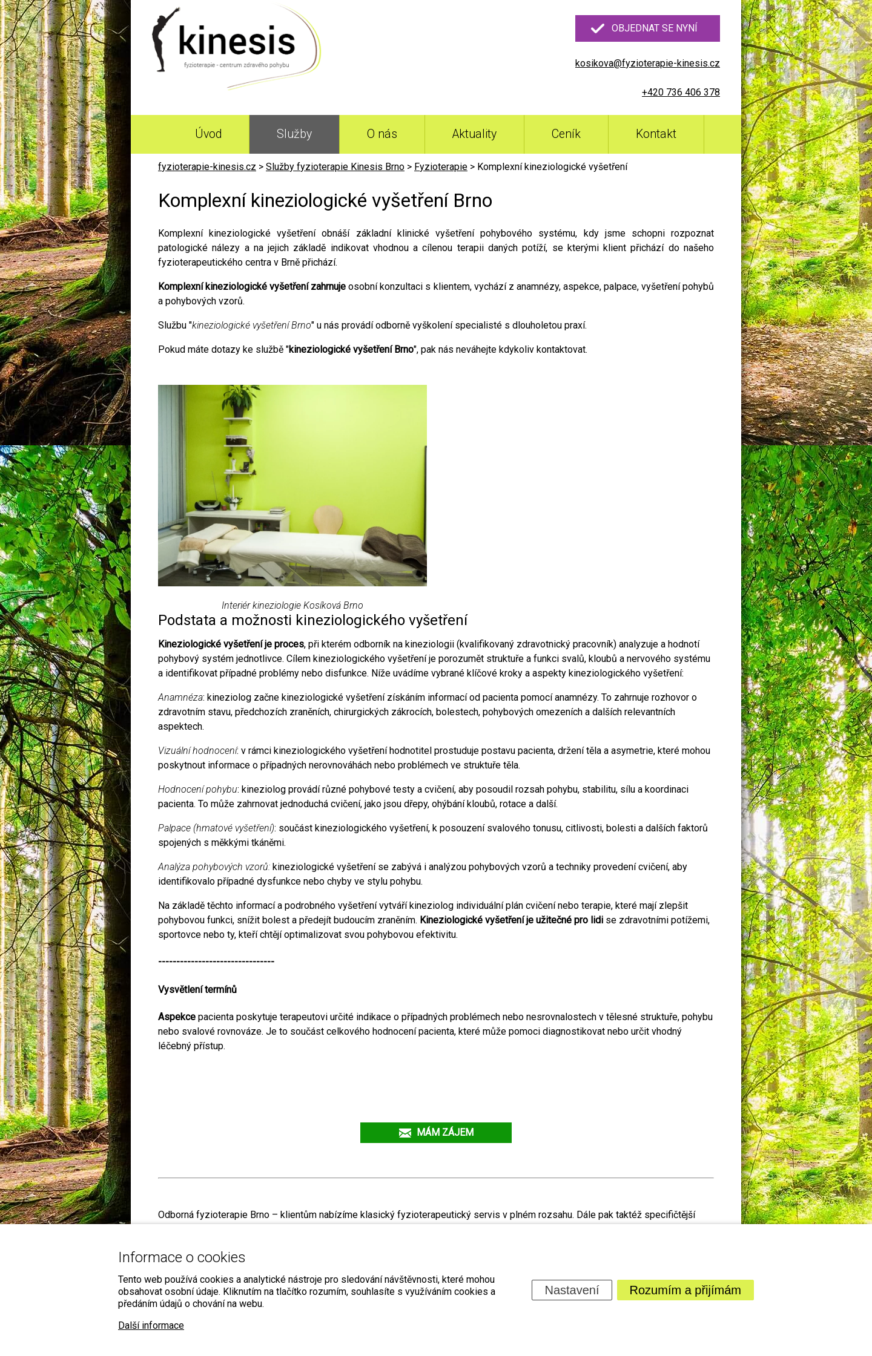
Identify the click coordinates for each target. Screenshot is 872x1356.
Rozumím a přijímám (685, 1290)
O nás (382, 134)
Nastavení (571, 1290)
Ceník (566, 134)
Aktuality (474, 134)
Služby (294, 134)
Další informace (151, 1325)
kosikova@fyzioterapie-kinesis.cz (647, 63)
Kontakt (656, 134)
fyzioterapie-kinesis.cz (207, 166)
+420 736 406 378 (681, 92)
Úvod (208, 134)
